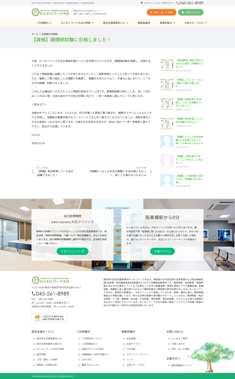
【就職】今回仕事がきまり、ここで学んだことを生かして (189, 159)
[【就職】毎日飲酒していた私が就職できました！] (167, 123)
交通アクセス (133, 343)
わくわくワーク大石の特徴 (50, 349)
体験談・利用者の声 (47, 364)
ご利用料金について (91, 338)
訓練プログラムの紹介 (92, 349)
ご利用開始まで (89, 343)
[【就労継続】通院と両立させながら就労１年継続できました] (167, 65)
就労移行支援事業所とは (49, 338)
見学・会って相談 (180, 349)
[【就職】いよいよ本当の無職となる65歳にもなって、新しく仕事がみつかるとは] (167, 141)
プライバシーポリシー (137, 354)
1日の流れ (86, 359)
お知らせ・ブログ (135, 364)
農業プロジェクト (90, 364)
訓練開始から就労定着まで (95, 354)
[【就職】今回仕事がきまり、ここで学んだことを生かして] (167, 161)
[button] (50, 23)
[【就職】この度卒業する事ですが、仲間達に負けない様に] (167, 180)
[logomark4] (50, 12)
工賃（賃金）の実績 (47, 359)
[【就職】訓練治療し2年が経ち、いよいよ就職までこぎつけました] (167, 104)
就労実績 (41, 354)
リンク (129, 359)
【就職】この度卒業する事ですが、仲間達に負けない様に (189, 179)
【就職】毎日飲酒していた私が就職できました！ (189, 120)
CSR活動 (130, 349)
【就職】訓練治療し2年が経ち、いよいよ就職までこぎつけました (189, 102)
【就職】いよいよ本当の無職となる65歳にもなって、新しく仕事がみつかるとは (189, 140)
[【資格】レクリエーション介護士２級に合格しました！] (167, 84)
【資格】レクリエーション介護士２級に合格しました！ (189, 83)
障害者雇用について (181, 365)
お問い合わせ (178, 343)
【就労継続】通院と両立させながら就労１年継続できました (189, 63)
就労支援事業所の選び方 (49, 343)
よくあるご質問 (179, 338)
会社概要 (131, 338)
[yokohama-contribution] (117, 317)
